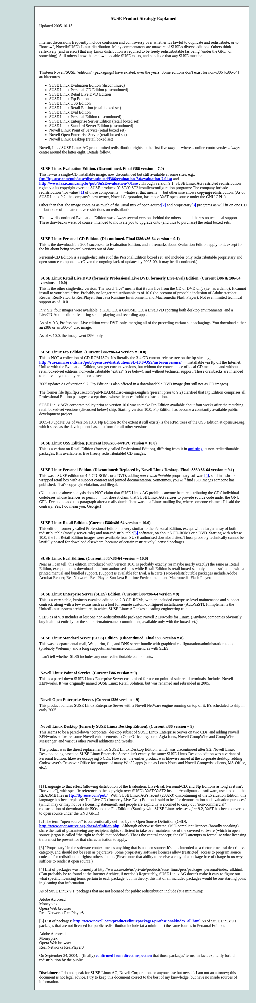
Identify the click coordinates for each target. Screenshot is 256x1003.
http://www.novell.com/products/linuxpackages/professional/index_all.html (136, 921)
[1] (82, 192)
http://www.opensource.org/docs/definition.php (79, 826)
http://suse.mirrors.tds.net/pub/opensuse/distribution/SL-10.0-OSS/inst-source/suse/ (110, 362)
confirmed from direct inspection (124, 955)
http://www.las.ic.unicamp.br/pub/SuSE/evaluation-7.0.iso (88, 183)
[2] (163, 205)
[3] (194, 205)
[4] (206, 475)
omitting (195, 449)
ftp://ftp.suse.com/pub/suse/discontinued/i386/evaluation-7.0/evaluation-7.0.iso (105, 179)
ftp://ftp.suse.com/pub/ (88, 795)
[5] (135, 533)
